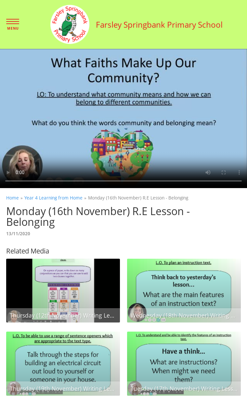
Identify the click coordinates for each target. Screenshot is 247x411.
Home (12, 198)
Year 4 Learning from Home (53, 198)
